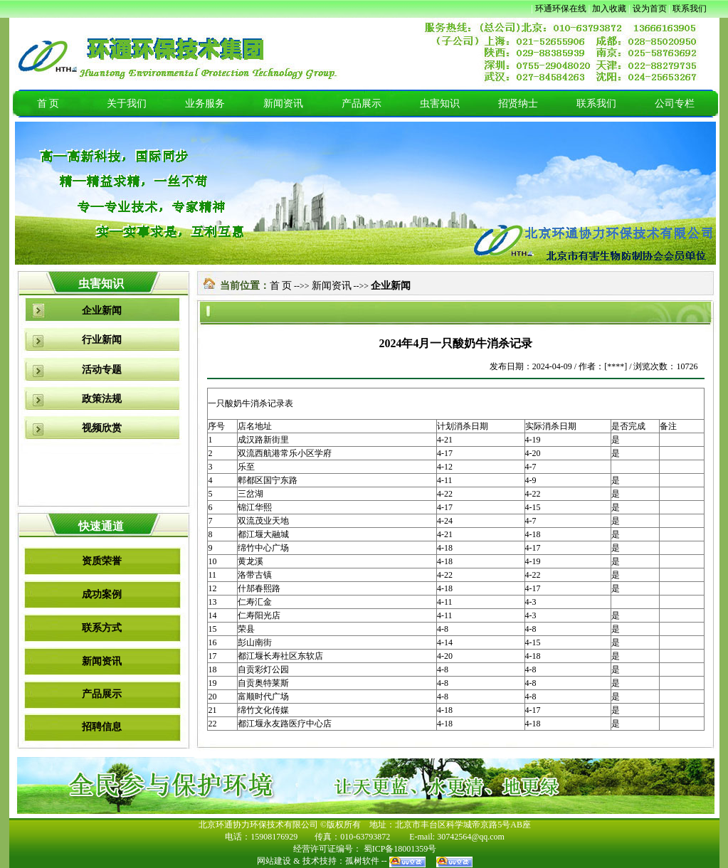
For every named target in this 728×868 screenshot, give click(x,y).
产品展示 (361, 103)
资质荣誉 (102, 561)
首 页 (48, 103)
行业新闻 (102, 339)
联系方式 (102, 628)
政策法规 (102, 398)
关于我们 (127, 103)
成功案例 (102, 594)
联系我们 (596, 103)
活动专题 (102, 369)
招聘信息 (102, 726)
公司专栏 (675, 103)
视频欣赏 (102, 428)
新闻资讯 (283, 103)
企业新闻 (102, 310)
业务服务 (205, 103)
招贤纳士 (518, 103)
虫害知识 (440, 103)
